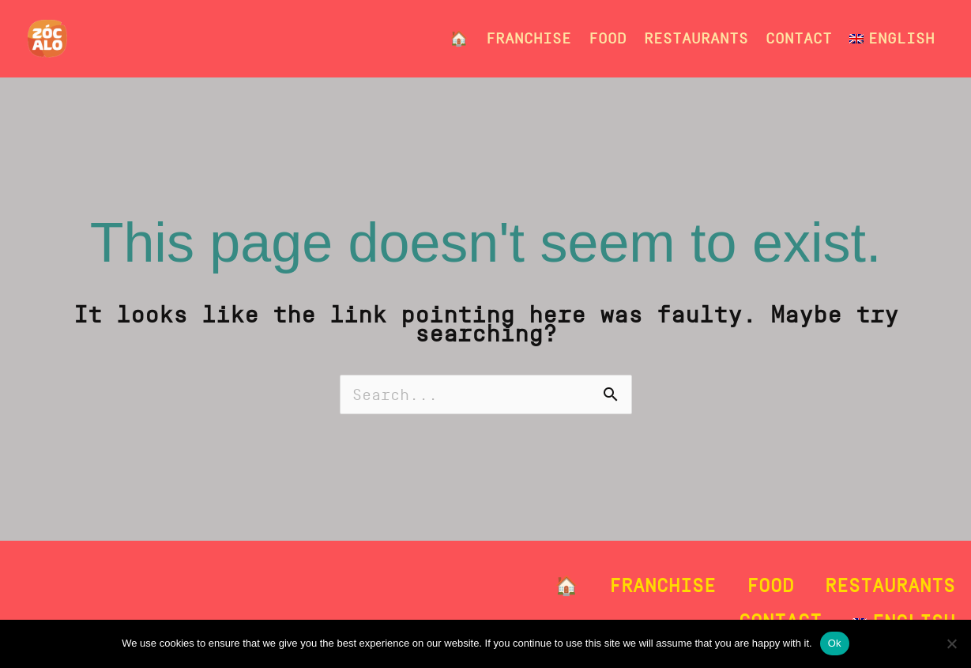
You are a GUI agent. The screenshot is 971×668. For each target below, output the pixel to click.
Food (608, 38)
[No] (951, 643)
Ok (834, 643)
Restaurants (696, 38)
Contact (799, 38)
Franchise (528, 38)
